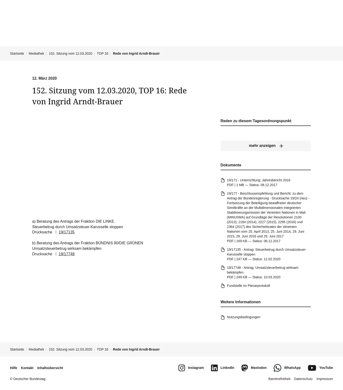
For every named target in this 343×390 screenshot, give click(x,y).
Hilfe (13, 368)
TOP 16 (102, 53)
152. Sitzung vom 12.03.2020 (70, 53)
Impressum (325, 379)
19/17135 (64, 232)
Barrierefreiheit (279, 379)
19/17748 (64, 254)
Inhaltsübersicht (50, 368)
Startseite (17, 53)
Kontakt (27, 368)
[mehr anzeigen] (266, 145)
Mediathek (36, 53)
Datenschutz (303, 379)
